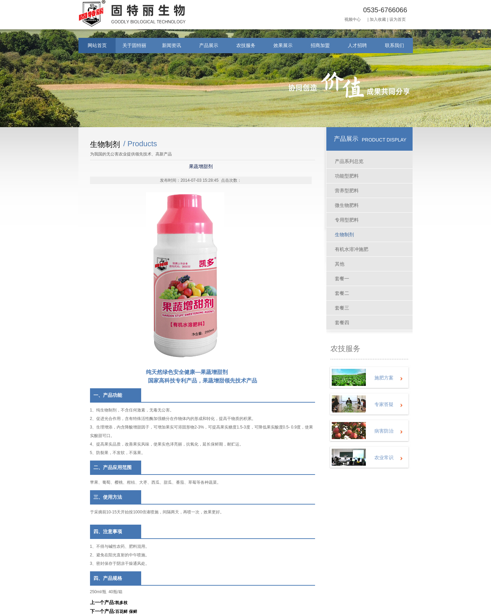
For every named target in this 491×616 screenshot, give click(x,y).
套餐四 (342, 322)
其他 (339, 264)
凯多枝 (121, 602)
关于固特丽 (134, 45)
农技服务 (245, 45)
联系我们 (394, 45)
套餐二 (342, 293)
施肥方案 (383, 377)
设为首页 (397, 19)
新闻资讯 (171, 45)
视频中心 (352, 19)
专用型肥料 (347, 220)
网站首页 (97, 45)
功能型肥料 (347, 176)
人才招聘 (357, 45)
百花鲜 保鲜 (126, 611)
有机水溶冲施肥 (351, 249)
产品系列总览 (349, 161)
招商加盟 (320, 45)
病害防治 (383, 431)
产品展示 (208, 45)
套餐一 (342, 278)
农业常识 (383, 457)
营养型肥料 (347, 190)
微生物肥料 (347, 205)
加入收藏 (378, 19)
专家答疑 (383, 404)
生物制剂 (344, 234)
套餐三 (342, 308)
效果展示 (283, 45)
